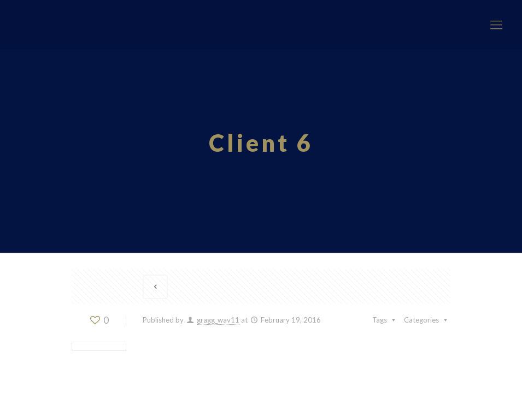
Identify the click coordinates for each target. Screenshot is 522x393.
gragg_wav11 (218, 319)
